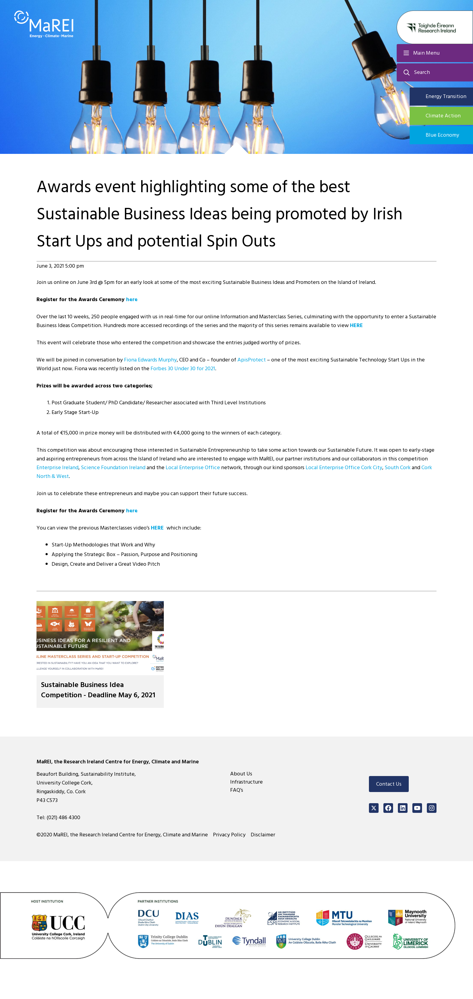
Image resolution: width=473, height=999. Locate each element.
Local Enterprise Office (193, 467)
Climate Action (443, 115)
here (132, 299)
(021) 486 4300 (63, 817)
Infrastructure (246, 782)
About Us (241, 773)
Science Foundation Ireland (113, 467)
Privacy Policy (229, 834)
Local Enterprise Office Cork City (344, 467)
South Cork (398, 467)
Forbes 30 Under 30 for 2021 (183, 368)
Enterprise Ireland (57, 467)
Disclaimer (263, 834)
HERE (356, 325)
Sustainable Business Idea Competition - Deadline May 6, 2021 (98, 690)
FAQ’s (236, 790)
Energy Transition (446, 96)
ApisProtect (251, 359)
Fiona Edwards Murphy (150, 359)
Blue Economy (442, 135)
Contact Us (389, 784)
